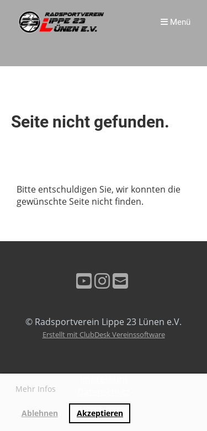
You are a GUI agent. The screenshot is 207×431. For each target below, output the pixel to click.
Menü (175, 22)
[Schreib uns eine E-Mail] (120, 280)
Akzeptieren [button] (100, 413)
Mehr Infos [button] (35, 389)
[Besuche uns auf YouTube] (84, 280)
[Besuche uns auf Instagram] (102, 280)
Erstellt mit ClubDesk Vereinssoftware (104, 334)
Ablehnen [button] (40, 413)
